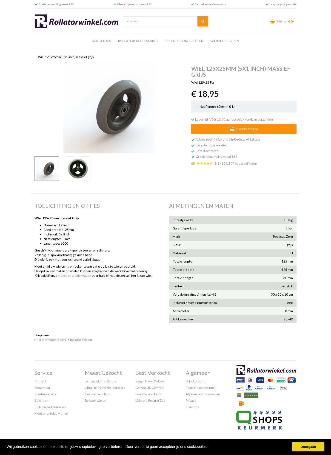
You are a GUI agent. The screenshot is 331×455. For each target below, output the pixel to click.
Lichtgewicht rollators (100, 381)
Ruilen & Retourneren (50, 407)
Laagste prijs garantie (283, 4)
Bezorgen (41, 400)
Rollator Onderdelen (184, 41)
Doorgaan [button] (308, 447)
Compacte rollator (98, 394)
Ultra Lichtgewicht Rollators (105, 388)
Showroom (42, 388)
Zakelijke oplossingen (201, 388)
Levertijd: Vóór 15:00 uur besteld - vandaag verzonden (232, 119)
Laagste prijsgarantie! (211, 145)
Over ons (192, 407)
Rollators (101, 41)
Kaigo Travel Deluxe (149, 381)
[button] (210, 447)
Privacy (191, 400)
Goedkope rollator (148, 394)
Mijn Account (195, 381)
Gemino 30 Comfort (149, 388)
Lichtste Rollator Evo (150, 400)
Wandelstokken (224, 41)
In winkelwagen (244, 129)
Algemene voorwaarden (203, 394)
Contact (40, 381)
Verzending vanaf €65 (216, 156)
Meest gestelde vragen (51, 413)
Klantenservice (45, 394)
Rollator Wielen (80, 340)
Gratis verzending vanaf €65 (56, 4)
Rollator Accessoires (138, 41)
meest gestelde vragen (74, 275)
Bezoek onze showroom (210, 4)
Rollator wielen (95, 400)
